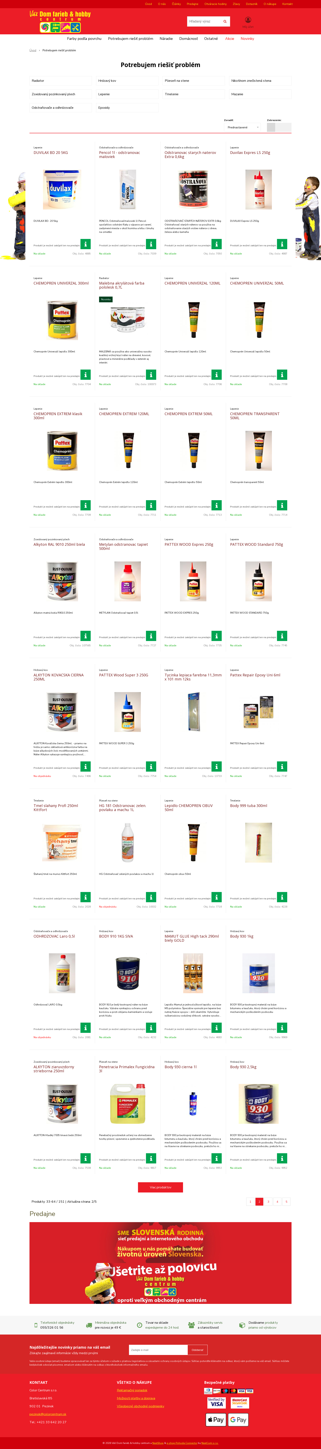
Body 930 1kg (241, 936)
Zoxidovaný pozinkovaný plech (53, 94)
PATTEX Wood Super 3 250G (123, 674)
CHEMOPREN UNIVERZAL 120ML (192, 283)
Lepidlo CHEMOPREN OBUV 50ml (189, 807)
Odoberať (197, 1350)
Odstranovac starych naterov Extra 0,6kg (190, 154)
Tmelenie (172, 94)
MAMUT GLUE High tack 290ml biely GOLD (192, 938)
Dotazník (252, 4)
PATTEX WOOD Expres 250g (189, 544)
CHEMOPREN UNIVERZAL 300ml (61, 283)
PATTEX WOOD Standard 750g (256, 544)
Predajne (192, 4)
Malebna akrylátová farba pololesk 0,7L (121, 285)
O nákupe (270, 4)
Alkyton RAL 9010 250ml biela (59, 544)
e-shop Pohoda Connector (182, 1443)
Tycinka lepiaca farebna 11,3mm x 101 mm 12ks (193, 676)
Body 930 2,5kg (243, 1066)
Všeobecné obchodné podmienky (140, 1406)
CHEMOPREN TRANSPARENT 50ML (255, 415)
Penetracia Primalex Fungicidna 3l (127, 1068)
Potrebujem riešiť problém (130, 38)
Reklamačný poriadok (132, 1390)
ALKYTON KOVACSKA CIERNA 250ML (59, 676)
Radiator (38, 80)
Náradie (166, 38)
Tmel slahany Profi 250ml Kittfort (56, 807)
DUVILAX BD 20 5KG (51, 152)
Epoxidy (104, 107)
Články (176, 4)
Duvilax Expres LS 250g (250, 152)
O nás (162, 4)
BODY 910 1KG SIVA (116, 936)
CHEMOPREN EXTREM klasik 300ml (58, 415)
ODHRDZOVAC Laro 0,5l (54, 936)
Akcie (229, 38)
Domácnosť (188, 38)
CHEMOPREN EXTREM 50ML (189, 413)
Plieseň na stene (177, 80)
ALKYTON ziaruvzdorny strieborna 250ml (54, 1068)
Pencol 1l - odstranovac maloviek (119, 154)
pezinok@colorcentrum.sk (47, 1414)
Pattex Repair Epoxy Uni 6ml (255, 674)
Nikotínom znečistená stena (251, 80)
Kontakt (288, 4)
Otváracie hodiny (216, 4)
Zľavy (236, 4)
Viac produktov (160, 1187)
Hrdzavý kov (107, 80)
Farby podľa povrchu (84, 38)
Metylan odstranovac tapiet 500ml (123, 546)
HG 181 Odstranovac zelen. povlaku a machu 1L (122, 807)
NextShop (158, 1443)
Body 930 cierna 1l (181, 1066)
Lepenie (104, 94)
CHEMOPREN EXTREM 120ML (124, 413)
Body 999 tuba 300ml (248, 805)
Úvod (148, 4)
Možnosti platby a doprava (136, 1398)
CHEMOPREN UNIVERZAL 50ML (257, 283)
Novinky (247, 38)
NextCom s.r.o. (209, 1443)
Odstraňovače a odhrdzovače (52, 107)
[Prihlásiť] (248, 22)
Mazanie (237, 94)
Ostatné (211, 38)
